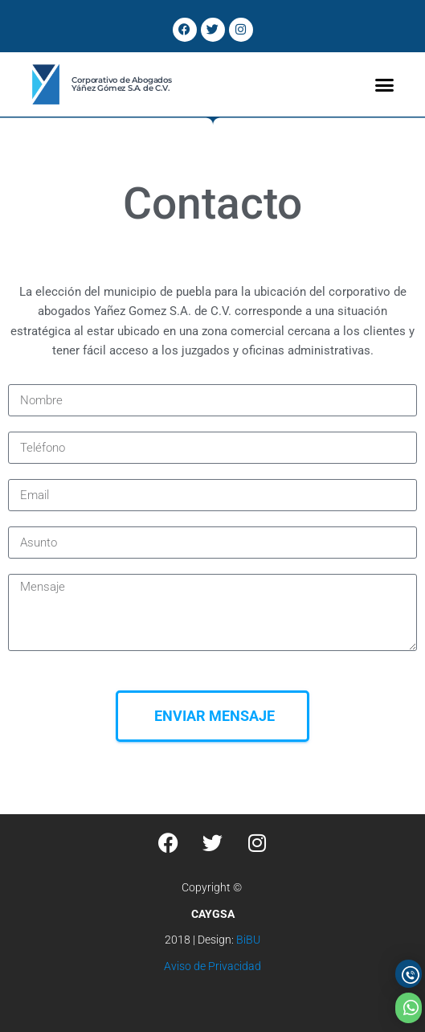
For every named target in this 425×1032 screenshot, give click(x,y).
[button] (385, 84)
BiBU (248, 939)
